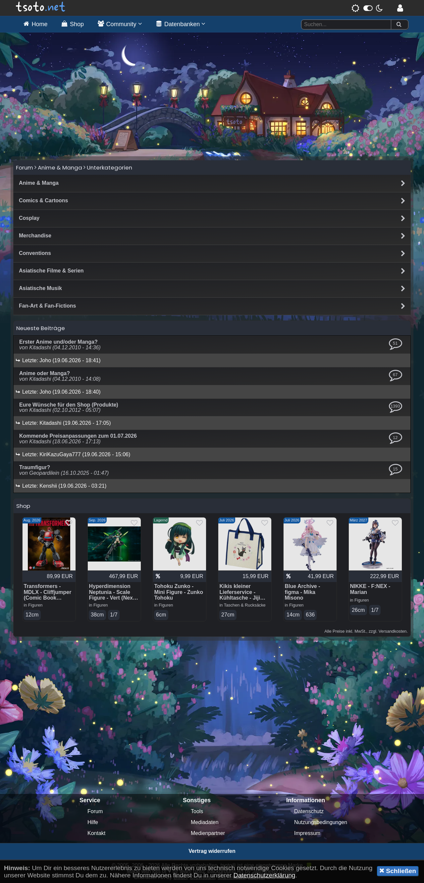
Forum (24, 168)
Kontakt (96, 833)
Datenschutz (309, 811)
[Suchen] (399, 24)
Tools (197, 811)
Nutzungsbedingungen (320, 822)
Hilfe (92, 822)
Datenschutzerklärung (264, 875)
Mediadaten (205, 822)
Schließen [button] (397, 870)
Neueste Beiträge (40, 328)
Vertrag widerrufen (211, 851)
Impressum (307, 833)
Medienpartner (208, 833)
